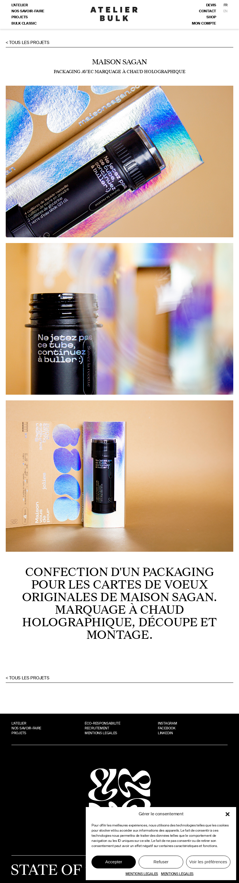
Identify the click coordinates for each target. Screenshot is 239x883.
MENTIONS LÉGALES (177, 874)
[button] (227, 814)
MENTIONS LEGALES (142, 874)
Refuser (161, 861)
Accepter (113, 861)
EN (225, 11)
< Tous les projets (27, 42)
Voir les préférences (208, 861)
